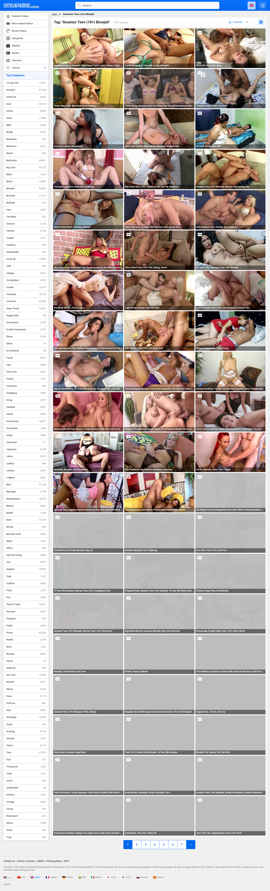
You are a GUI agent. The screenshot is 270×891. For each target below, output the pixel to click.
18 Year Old (26, 83)
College (26, 273)
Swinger (26, 738)
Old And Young (26, 555)
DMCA (41, 861)
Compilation (26, 280)
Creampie (26, 294)
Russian (26, 654)
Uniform (26, 794)
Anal (26, 104)
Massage (26, 491)
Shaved (26, 682)
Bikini (26, 174)
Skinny (26, 689)
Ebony (26, 336)
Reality (26, 639)
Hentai (26, 414)
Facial (26, 357)
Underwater (26, 787)
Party (26, 590)
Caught (26, 238)
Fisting (26, 378)
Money (26, 527)
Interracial (26, 442)
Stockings (26, 717)
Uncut (26, 780)
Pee (26, 597)
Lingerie (26, 477)
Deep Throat (26, 308)
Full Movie (26, 386)
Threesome (26, 766)
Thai (26, 759)
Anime (26, 111)
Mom (26, 520)
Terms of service (26, 861)
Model (26, 512)
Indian (26, 435)
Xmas (26, 830)
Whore (26, 823)
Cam (26, 209)
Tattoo (26, 745)
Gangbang (26, 393)
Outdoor (26, 583)
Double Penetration (26, 329)
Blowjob (26, 188)
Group (26, 400)
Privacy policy (54, 861)
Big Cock (26, 167)
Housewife (26, 428)
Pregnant (26, 618)
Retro (26, 647)
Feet (26, 364)
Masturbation (26, 498)
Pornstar (26, 611)
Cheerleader (26, 252)
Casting (26, 230)
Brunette (26, 195)
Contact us (9, 861)
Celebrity (26, 245)
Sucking (26, 731)
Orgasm (26, 569)
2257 (66, 861)
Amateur (26, 90)
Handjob (26, 407)
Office (26, 548)
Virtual (26, 809)
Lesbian (26, 470)
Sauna (26, 661)
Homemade (26, 421)
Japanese (26, 449)
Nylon (26, 541)
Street (26, 724)
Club (26, 266)
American (26, 97)
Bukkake (26, 202)
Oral (26, 562)
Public (26, 625)
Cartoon (26, 223)
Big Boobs (26, 160)
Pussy (26, 632)
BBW (26, 125)
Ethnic (26, 343)
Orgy (26, 576)
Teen (26, 752)
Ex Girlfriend (26, 350)
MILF (26, 484)
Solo (26, 710)
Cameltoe (26, 216)
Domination (26, 322)
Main (54, 14)
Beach (26, 153)
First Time (26, 371)
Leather (26, 463)
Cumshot (26, 301)
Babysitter (26, 139)
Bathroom (26, 146)
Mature (26, 505)
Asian (26, 118)
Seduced (26, 668)
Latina (26, 456)
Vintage (26, 802)
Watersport (26, 816)
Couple (26, 287)
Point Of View (26, 604)
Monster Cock (26, 534)
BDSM (26, 132)
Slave (26, 696)
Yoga (26, 837)
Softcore (26, 703)
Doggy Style (26, 315)
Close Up (26, 259)
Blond (26, 181)
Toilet (26, 773)
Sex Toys (26, 675)
